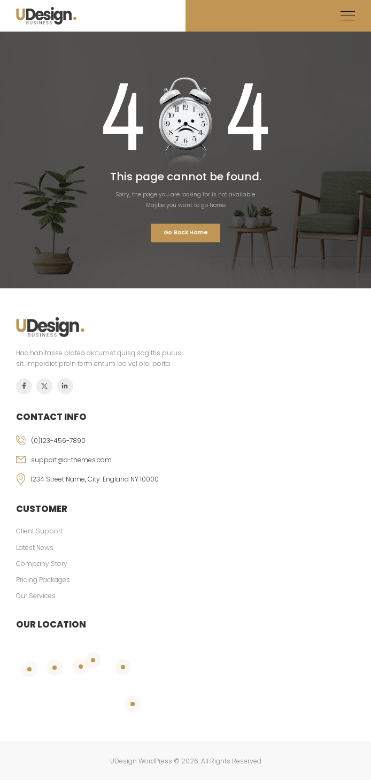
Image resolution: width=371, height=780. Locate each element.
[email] (185, 464)
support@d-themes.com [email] (71, 459)
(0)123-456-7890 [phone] (58, 440)
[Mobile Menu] (348, 15)
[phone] (185, 445)
